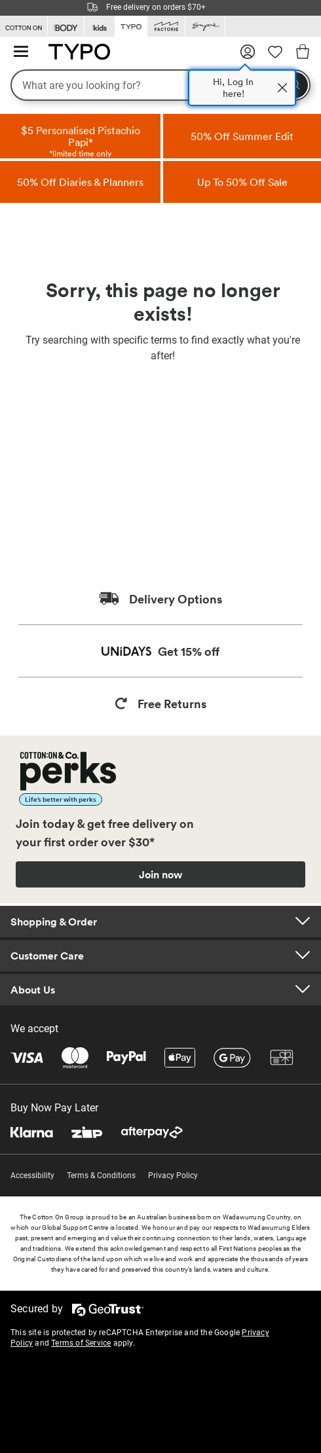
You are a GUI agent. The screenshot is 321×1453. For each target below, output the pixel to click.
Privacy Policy (173, 1175)
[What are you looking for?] (160, 85)
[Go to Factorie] (166, 26)
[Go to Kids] (100, 26)
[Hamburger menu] (21, 52)
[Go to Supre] (205, 26)
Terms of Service (81, 1343)
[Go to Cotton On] (23, 26)
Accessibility (32, 1175)
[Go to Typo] (131, 25)
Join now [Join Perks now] (160, 874)
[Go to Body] (66, 26)
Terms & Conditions (101, 1175)
